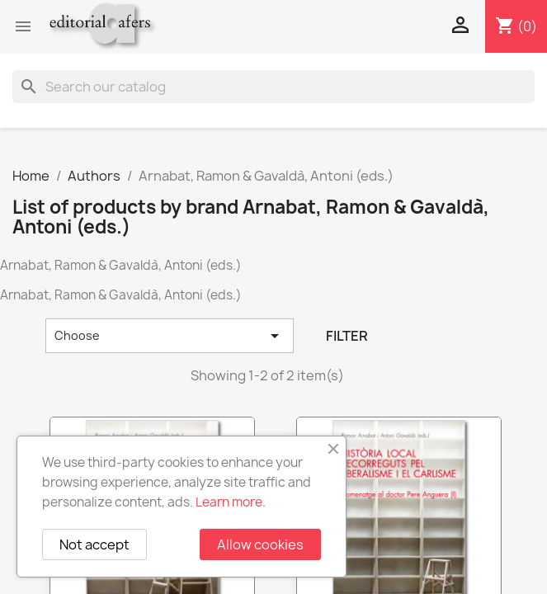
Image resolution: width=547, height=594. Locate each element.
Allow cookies (260, 544)
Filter (347, 336)
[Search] (273, 86)
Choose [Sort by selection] (169, 336)
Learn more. (231, 502)
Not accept (94, 544)
